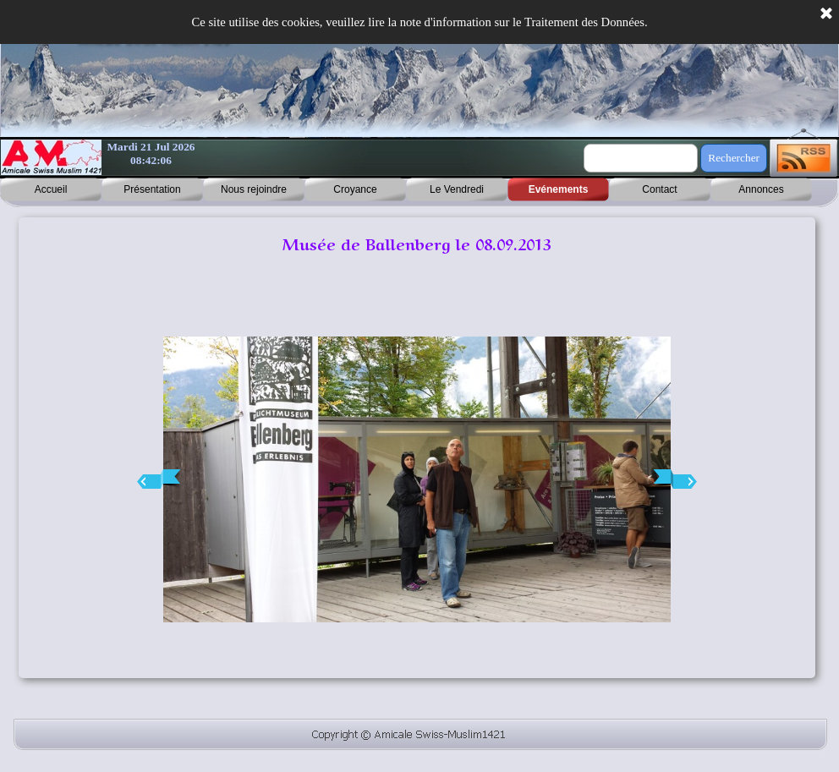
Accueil (51, 189)
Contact (659, 189)
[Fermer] (826, 14)
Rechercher (733, 157)
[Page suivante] (675, 479)
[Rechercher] (641, 158)
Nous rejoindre (254, 189)
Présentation (151, 189)
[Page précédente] (159, 479)
